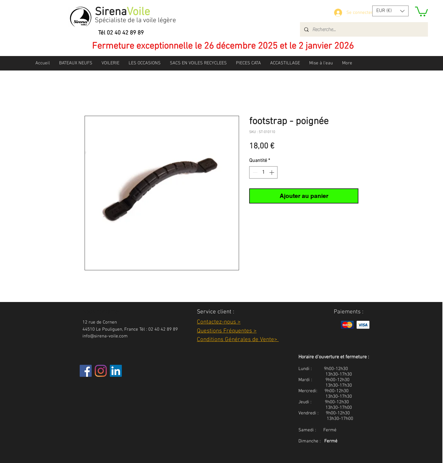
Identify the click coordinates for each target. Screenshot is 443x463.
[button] (390, 11)
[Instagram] (101, 371)
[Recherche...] (363, 29)
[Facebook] (86, 371)
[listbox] (390, 11)
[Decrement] (254, 172)
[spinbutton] (263, 172)
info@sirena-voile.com (105, 336)
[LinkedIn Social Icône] (116, 371)
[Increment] (272, 172)
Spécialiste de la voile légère (135, 20)
